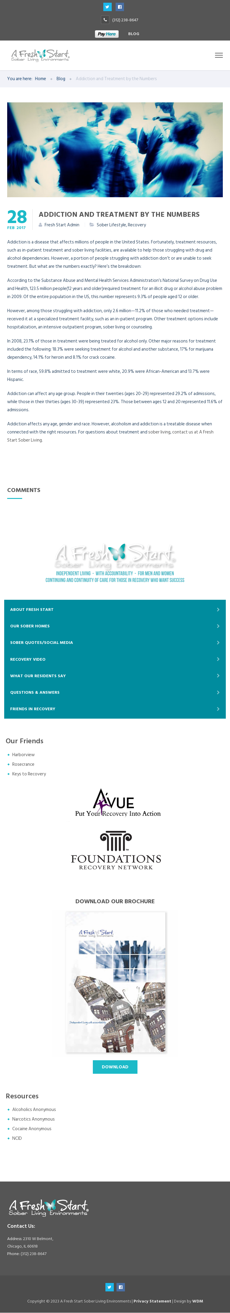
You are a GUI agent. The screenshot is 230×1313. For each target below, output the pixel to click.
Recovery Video (28, 659)
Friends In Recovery (32, 709)
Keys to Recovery (29, 774)
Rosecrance (23, 764)
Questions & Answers (35, 692)
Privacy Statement (152, 1301)
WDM (197, 1301)
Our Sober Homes (30, 626)
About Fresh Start (32, 609)
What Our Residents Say (38, 675)
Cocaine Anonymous (32, 1129)
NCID (17, 1138)
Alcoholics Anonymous (34, 1110)
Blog (134, 33)
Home (40, 79)
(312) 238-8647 (125, 20)
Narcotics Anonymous (33, 1119)
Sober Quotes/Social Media (41, 642)
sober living (159, 432)
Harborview (23, 755)
